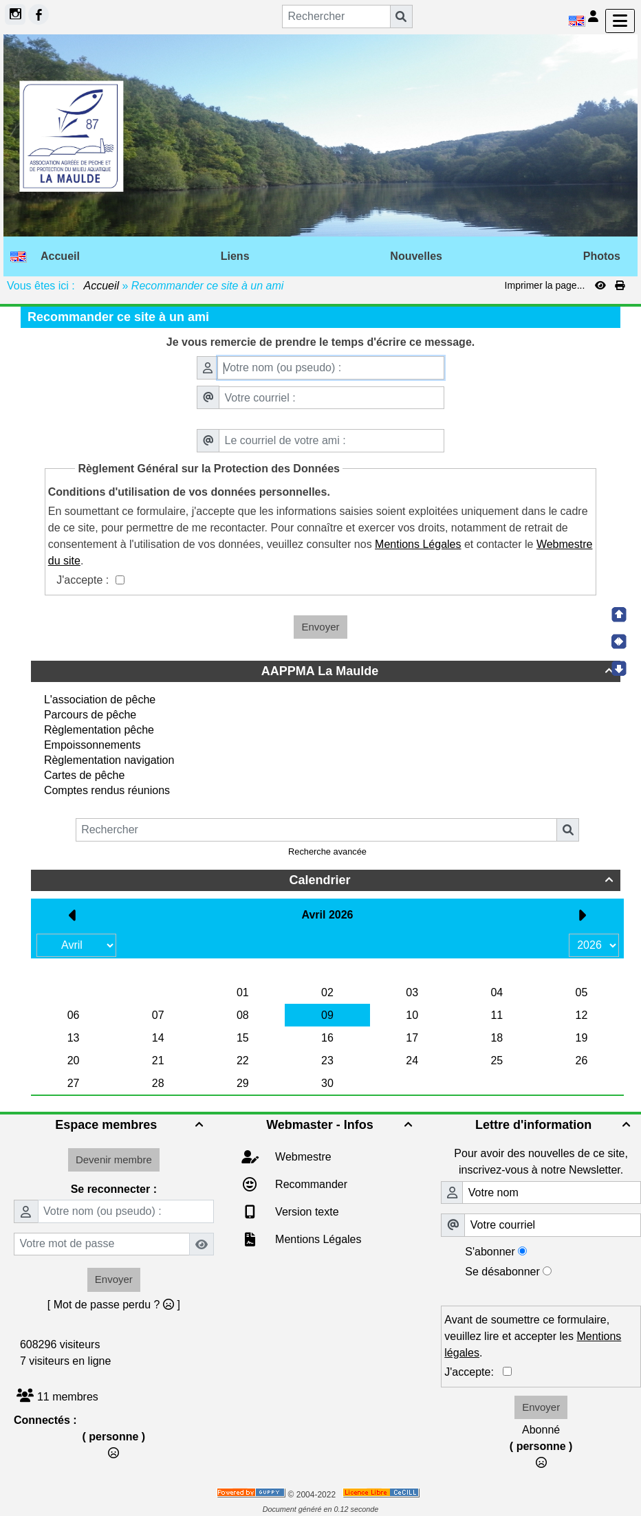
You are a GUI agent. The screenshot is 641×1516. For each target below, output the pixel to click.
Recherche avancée (327, 851)
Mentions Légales (317, 1239)
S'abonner (489, 1251)
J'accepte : (83, 580)
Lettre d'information (554, 1125)
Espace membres (130, 1125)
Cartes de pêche (84, 775)
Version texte (305, 1212)
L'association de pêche (99, 699)
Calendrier (453, 880)
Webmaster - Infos (341, 1125)
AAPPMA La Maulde (439, 671)
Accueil (101, 286)
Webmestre (302, 1157)
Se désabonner (502, 1271)
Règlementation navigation (109, 760)
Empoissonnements (92, 745)
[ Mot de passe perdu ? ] (113, 1304)
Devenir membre (114, 1159)
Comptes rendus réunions (107, 790)
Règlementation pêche (99, 730)
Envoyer (320, 627)
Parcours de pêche (90, 715)
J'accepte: (473, 1372)
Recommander (309, 1184)
